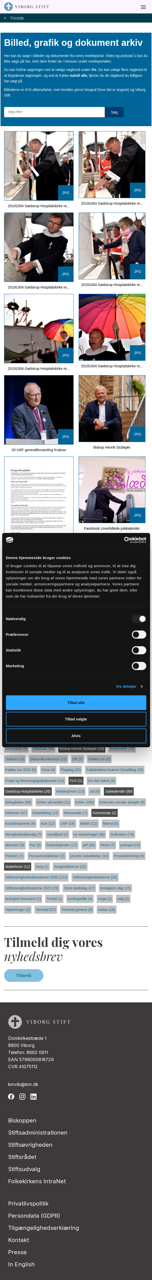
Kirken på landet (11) (53, 802)
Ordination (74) (122, 834)
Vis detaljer (126, 686)
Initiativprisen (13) (70, 791)
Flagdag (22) (71, 770)
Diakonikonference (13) (48, 759)
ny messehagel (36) (89, 834)
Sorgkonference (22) (70, 867)
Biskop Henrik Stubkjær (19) (82, 749)
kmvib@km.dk (23, 1084)
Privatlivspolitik (28, 1203)
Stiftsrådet (22, 1157)
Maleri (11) (88, 824)
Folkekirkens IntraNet (37, 1181)
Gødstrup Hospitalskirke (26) (27, 791)
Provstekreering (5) (129, 856)
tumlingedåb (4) (80, 899)
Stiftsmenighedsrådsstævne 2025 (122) (36, 877)
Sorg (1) (42, 867)
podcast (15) (130, 845)
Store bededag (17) (79, 888)
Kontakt (18, 1240)
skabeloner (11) (17, 867)
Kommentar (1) (104, 813)
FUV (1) (76, 781)
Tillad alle (76, 702)
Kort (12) (48, 824)
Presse (17, 1252)
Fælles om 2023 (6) (20, 770)
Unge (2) (105, 899)
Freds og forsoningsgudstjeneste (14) (34, 781)
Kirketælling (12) (45, 813)
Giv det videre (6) (101, 781)
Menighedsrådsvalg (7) (23, 834)
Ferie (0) (48, 770)
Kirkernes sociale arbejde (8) (122, 802)
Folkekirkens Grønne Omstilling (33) (114, 770)
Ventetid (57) (46, 910)
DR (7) (77, 759)
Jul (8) (94, 791)
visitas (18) (106, 910)
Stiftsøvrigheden (30, 1145)
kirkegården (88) (18, 802)
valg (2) (123, 899)
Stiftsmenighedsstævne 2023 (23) (31, 888)
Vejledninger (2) (17, 910)
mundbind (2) (57, 834)
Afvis (76, 736)
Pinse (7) (107, 845)
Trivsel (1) (54, 899)
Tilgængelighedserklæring (43, 1228)
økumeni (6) (14, 845)
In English (21, 1264)
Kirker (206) (84, 802)
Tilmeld (23, 975)
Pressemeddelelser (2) (47, 856)
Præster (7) (14, 856)
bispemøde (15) (122, 749)
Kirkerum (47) (16, 813)
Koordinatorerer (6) (20, 824)
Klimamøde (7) (75, 813)
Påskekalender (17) (61, 845)
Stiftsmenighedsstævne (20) (95, 877)
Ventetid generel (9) (76, 910)
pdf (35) (89, 845)
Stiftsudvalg (24, 1169)
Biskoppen (22, 1120)
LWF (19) (67, 824)
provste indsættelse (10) (89, 856)
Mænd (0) (111, 824)
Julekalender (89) (118, 791)
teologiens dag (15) (115, 888)
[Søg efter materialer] (54, 112)
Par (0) (35, 845)
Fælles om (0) (99, 759)
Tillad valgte (76, 719)
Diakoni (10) (14, 759)
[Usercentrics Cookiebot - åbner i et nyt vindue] (124, 540)
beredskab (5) (16, 749)
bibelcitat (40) (43, 749)
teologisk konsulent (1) (23, 899)
